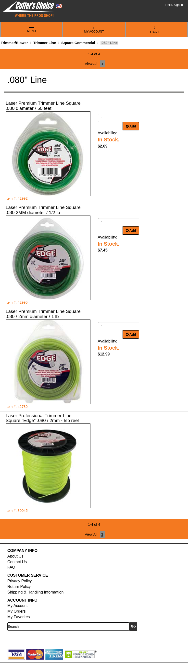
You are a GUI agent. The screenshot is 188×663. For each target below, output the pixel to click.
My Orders (16, 611)
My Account (94, 29)
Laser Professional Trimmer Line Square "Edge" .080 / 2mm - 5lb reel (42, 418)
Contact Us (17, 562)
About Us (15, 556)
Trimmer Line (44, 43)
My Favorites (18, 617)
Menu (31, 29)
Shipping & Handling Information (35, 592)
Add (131, 126)
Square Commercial (78, 43)
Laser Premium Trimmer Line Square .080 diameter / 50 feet (43, 106)
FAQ (11, 567)
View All (91, 64)
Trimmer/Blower (14, 43)
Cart (154, 30)
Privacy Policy (19, 581)
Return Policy (19, 586)
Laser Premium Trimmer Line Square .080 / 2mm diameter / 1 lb (43, 314)
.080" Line (109, 43)
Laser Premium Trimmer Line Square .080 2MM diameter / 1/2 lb (43, 210)
